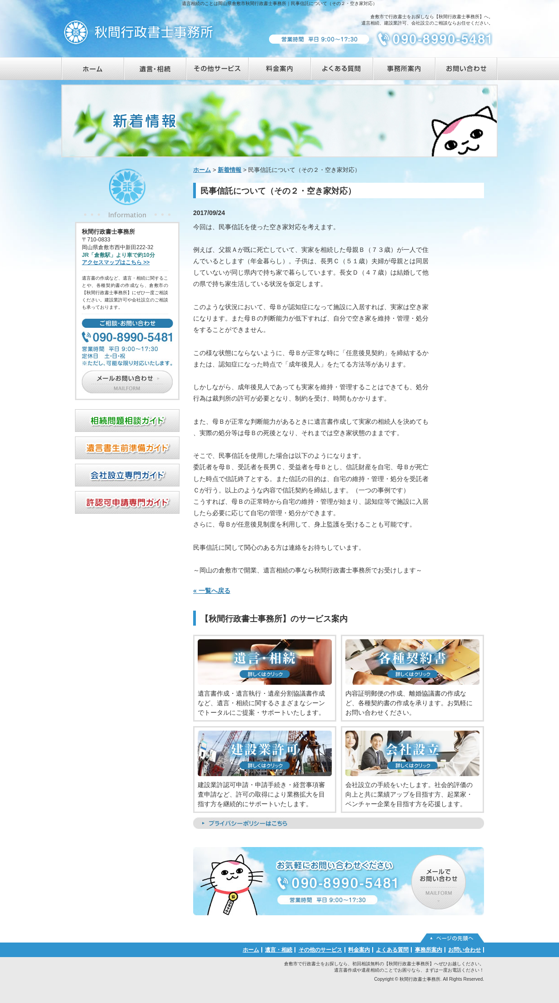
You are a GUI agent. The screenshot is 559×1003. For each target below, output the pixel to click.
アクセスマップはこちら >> (116, 262)
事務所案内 (428, 950)
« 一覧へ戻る (211, 590)
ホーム (202, 169)
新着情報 (229, 169)
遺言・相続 (278, 950)
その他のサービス (320, 950)
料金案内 (359, 950)
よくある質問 (392, 950)
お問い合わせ (464, 950)
